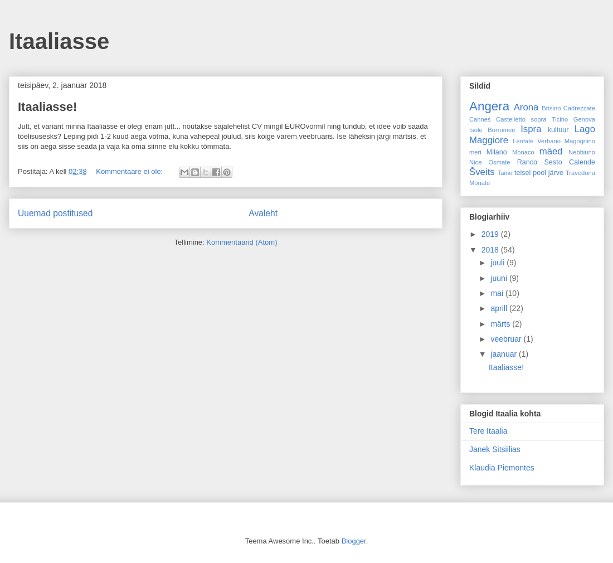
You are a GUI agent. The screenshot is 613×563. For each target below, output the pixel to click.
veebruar (506, 338)
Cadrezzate (579, 108)
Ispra (530, 129)
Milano (496, 152)
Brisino (551, 108)
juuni (499, 278)
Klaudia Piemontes (501, 467)
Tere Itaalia (488, 430)
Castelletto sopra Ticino (532, 119)
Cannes (480, 119)
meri (475, 152)
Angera (489, 106)
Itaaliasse (59, 41)
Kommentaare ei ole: (130, 171)
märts (501, 323)
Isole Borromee (492, 130)
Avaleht (263, 213)
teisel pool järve (538, 173)
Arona (526, 107)
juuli (498, 262)
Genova (584, 119)
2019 (491, 234)
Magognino (580, 141)
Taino (505, 172)
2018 (491, 249)
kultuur (558, 130)
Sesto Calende (569, 162)
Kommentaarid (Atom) (241, 242)
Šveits (482, 172)
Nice (475, 162)
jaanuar (504, 354)
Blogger (354, 541)
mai (497, 293)
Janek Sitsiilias (494, 449)
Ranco (527, 162)
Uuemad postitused (55, 213)
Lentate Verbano (537, 141)
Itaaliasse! (47, 107)
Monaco (523, 152)
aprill (499, 308)
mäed (551, 151)
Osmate (499, 162)
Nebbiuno (581, 152)
